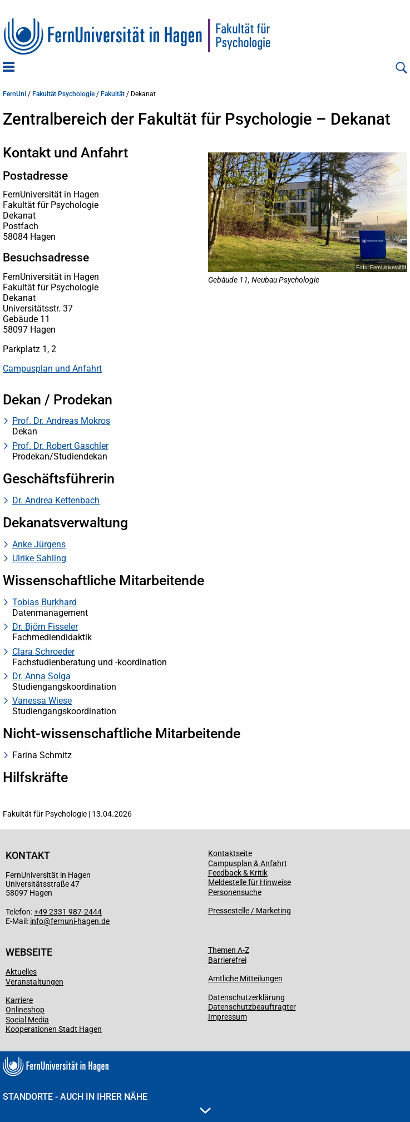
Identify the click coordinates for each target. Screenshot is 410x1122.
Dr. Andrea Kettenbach (56, 500)
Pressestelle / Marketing (249, 910)
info (36, 921)
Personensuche (234, 892)
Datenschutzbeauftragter (252, 1006)
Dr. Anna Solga (41, 676)
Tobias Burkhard (44, 602)
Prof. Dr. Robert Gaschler (60, 446)
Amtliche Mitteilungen (245, 978)
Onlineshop (25, 1009)
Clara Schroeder (43, 651)
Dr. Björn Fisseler (45, 626)
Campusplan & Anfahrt (247, 863)
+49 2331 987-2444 (68, 911)
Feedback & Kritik (238, 872)
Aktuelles (21, 971)
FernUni (14, 94)
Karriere (19, 1000)
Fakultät (113, 94)
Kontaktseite (230, 853)
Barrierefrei (227, 960)
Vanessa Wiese (42, 700)
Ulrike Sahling (39, 558)
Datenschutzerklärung (246, 997)
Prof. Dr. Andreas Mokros (61, 421)
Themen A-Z (228, 950)
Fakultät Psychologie (63, 94)
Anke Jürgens (39, 544)
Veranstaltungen (34, 981)
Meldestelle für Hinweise (249, 882)
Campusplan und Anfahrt (52, 368)
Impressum (227, 1016)
